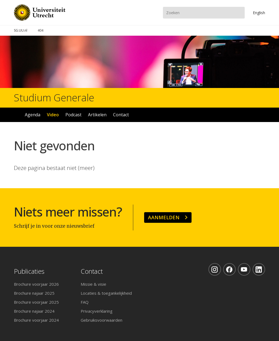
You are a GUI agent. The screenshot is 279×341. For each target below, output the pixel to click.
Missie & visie (93, 284)
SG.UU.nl (20, 30)
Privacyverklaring (97, 311)
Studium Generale (54, 98)
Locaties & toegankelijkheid (106, 293)
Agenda (32, 115)
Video (53, 115)
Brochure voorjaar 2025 (36, 302)
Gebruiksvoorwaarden (101, 320)
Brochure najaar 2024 (34, 311)
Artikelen (97, 115)
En (259, 12)
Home (16, 115)
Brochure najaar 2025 (34, 293)
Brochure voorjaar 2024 (36, 320)
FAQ (85, 302)
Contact (121, 115)
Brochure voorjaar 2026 (36, 284)
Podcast (73, 115)
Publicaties (29, 271)
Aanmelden (164, 217)
